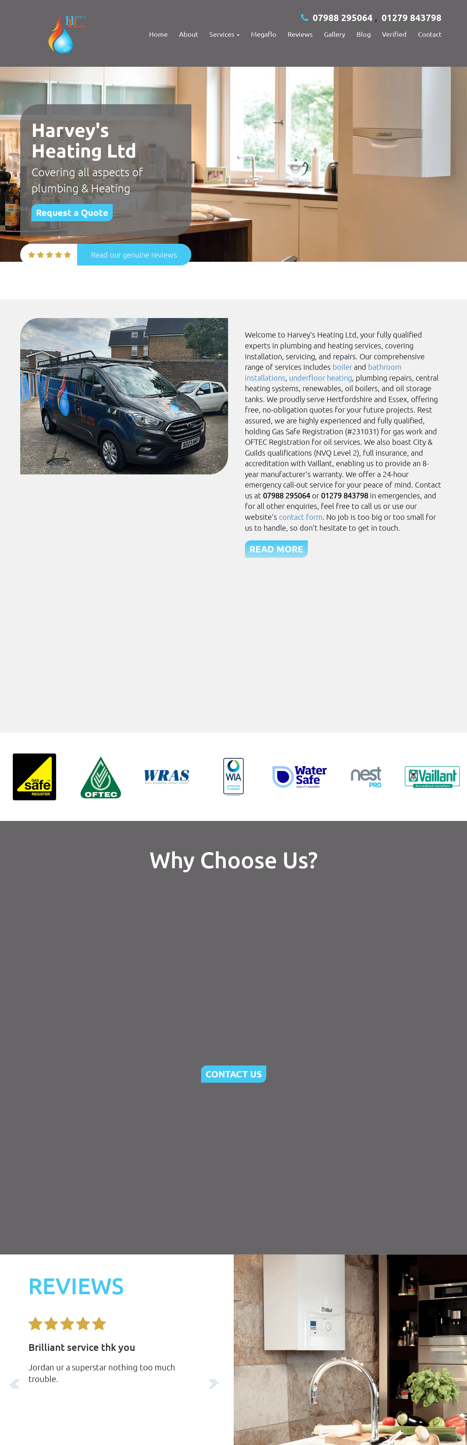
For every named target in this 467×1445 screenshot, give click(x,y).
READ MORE (276, 549)
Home (158, 34)
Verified (394, 34)
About (188, 34)
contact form (300, 516)
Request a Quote (72, 212)
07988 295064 (343, 17)
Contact (430, 34)
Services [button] (224, 34)
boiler (342, 366)
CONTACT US (234, 1074)
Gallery (334, 34)
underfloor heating (320, 377)
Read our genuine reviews (134, 254)
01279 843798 (412, 17)
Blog (364, 34)
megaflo (263, 34)
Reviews (300, 34)
